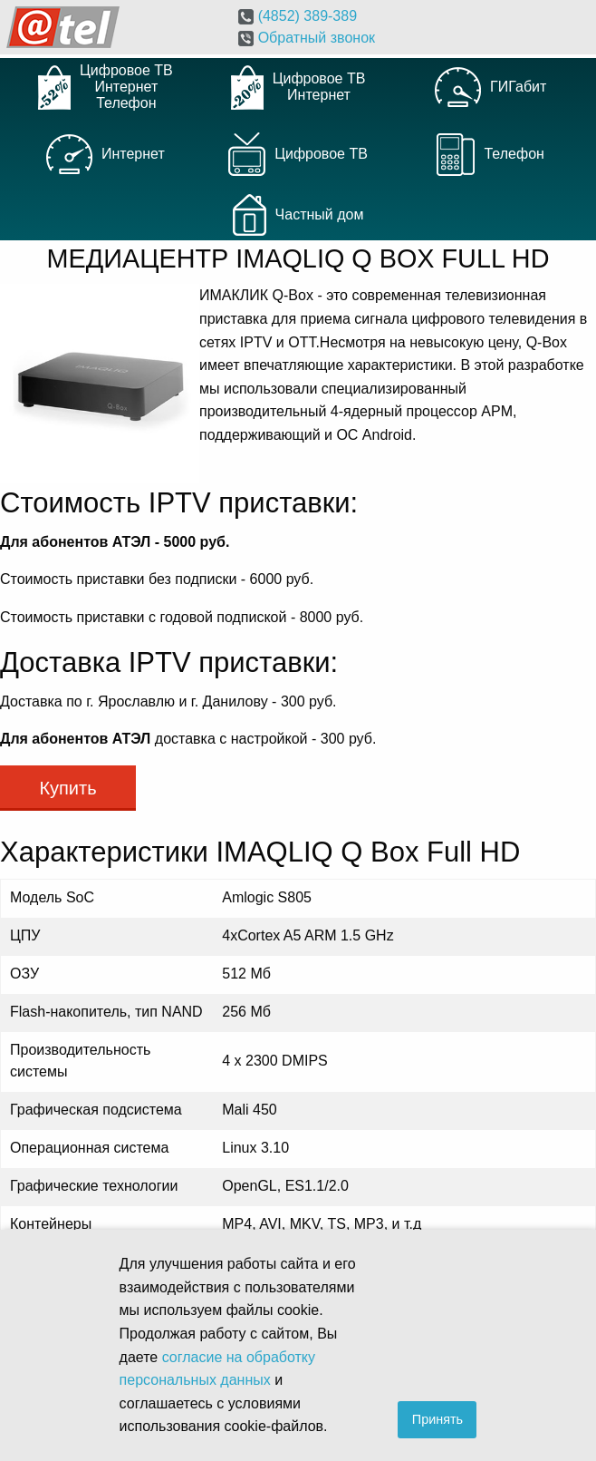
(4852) (297, 16)
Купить (67, 788)
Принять (437, 1419)
